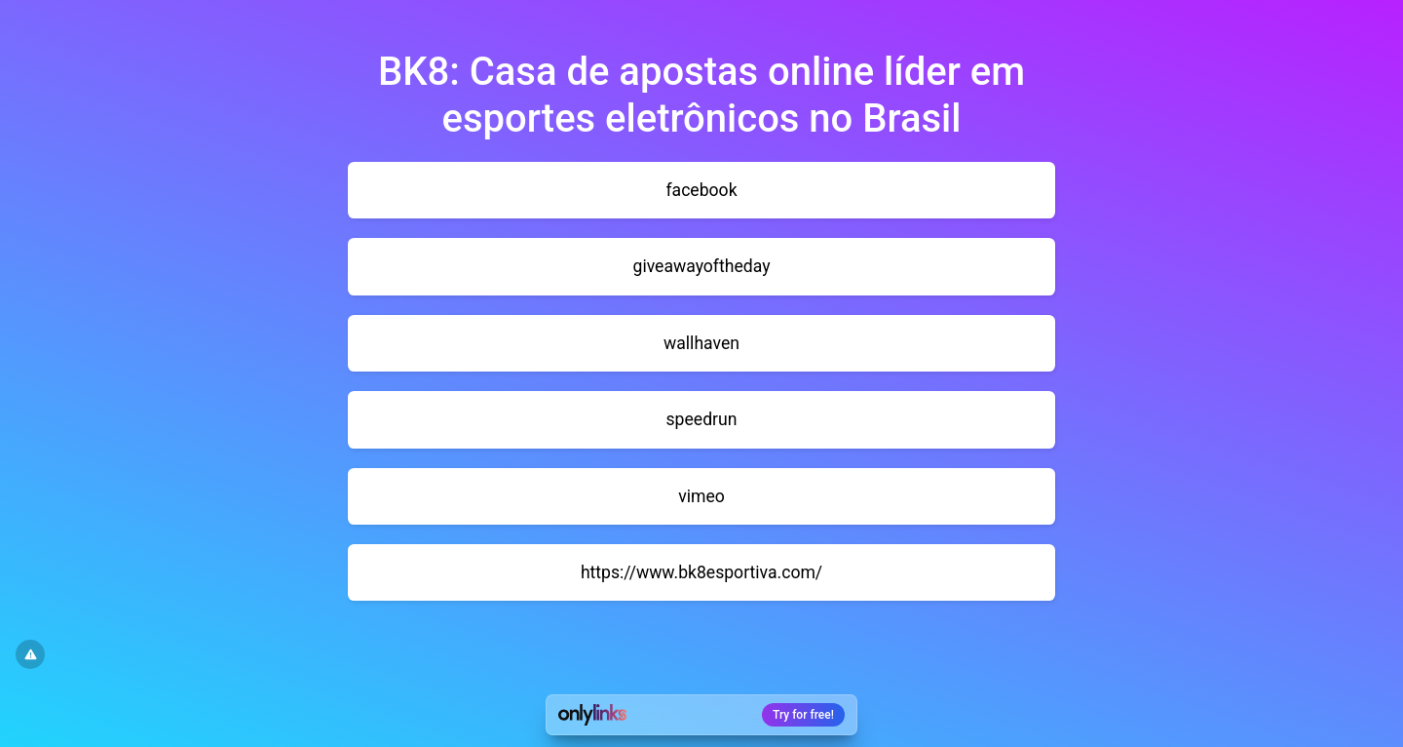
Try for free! (803, 715)
